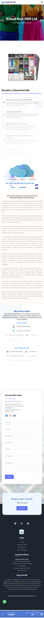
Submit (9, 478)
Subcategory (9, 456)
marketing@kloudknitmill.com (13, 401)
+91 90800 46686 (10, 398)
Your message (9, 463)
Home (22, 544)
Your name (8, 422)
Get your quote (22, 552)
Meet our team (22, 546)
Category (8, 449)
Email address (9, 436)
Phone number (9, 442)
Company (8, 429)
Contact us (22, 510)
